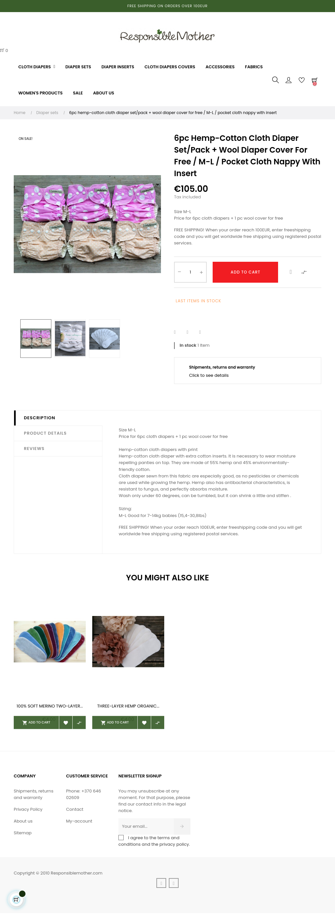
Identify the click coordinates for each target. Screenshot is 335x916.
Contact (74, 812)
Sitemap (23, 836)
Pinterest (204, 332)
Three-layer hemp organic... (128, 706)
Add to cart (245, 272)
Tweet (191, 332)
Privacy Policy (28, 812)
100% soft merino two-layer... (50, 706)
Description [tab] (39, 418)
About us (23, 824)
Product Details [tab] (45, 433)
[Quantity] (190, 272)
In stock (188, 345)
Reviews (34, 448)
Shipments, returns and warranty (33, 797)
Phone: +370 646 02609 (83, 797)
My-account (79, 824)
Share (179, 332)
